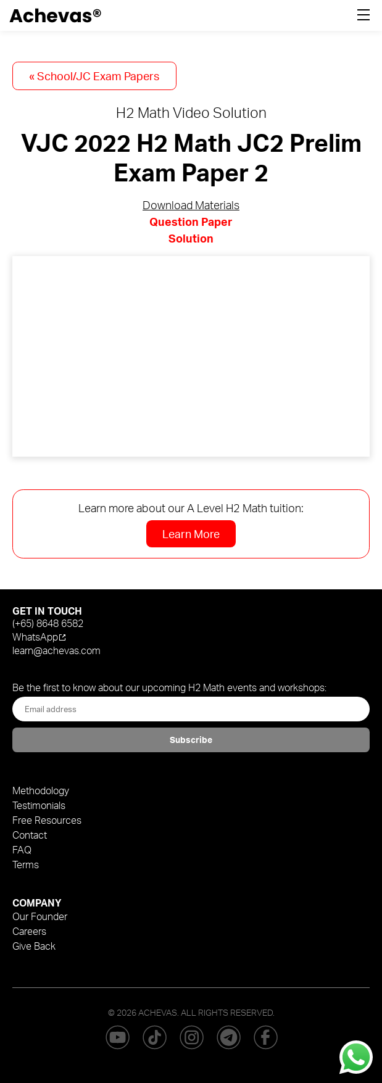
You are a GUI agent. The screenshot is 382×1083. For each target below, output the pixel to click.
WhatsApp (35, 637)
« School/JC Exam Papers (94, 76)
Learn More (191, 534)
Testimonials (38, 805)
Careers (29, 931)
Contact (29, 835)
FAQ (21, 850)
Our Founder (39, 916)
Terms (25, 864)
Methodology (40, 790)
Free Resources (46, 820)
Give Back (34, 946)
